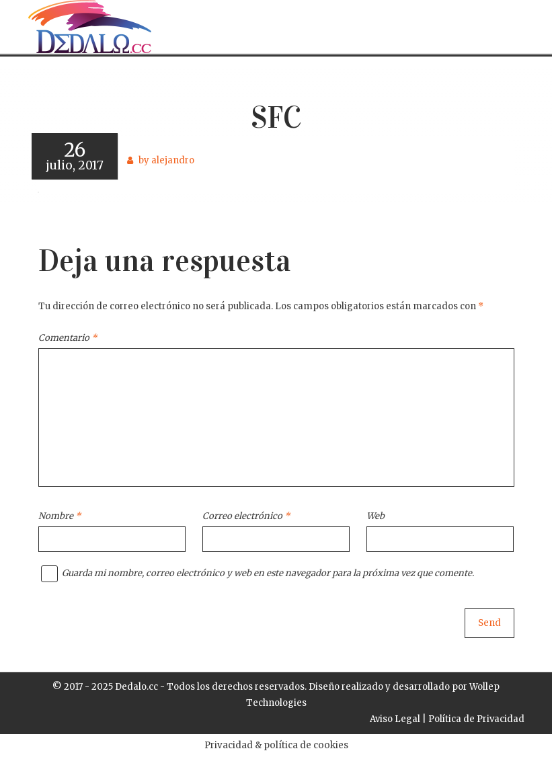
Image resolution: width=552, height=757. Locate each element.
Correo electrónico (246, 516)
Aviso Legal (395, 719)
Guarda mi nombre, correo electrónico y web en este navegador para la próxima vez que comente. (268, 573)
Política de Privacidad (476, 719)
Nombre (59, 516)
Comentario (67, 338)
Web (375, 516)
